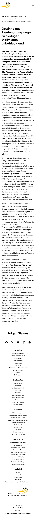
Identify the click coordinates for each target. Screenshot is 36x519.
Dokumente (18, 439)
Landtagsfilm (18, 477)
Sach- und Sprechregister (18, 452)
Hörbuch (18, 479)
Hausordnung (18, 427)
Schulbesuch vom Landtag (18, 417)
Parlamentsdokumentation (18, 442)
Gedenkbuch (18, 425)
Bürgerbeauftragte (18, 397)
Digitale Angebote (18, 413)
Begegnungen (18, 363)
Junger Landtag (18, 432)
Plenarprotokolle (18, 450)
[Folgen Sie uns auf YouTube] (18, 342)
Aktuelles (18, 350)
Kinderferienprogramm (18, 422)
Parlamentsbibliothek (18, 457)
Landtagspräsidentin (18, 388)
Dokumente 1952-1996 (18, 454)
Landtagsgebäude (18, 395)
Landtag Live (18, 475)
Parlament (18, 385)
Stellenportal (18, 375)
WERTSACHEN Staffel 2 (18, 356)
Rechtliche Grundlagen (18, 462)
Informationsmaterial (18, 464)
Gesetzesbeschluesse (18, 447)
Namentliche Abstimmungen (18, 368)
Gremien (18, 392)
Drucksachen (18, 445)
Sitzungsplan (18, 358)
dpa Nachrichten (18, 370)
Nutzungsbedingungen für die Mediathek (18, 482)
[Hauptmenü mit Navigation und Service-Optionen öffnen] (33, 5)
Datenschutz (18, 505)
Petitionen (18, 400)
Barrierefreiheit (18, 508)
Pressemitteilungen (18, 353)
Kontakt (18, 503)
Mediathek (18, 469)
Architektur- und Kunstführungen (18, 420)
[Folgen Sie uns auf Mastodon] (29, 342)
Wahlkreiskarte (18, 404)
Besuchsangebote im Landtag (18, 415)
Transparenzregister (18, 402)
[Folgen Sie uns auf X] (12, 342)
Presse (18, 372)
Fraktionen (18, 390)
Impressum (18, 510)
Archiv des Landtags (18, 459)
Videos (18, 472)
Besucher (18, 410)
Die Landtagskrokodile (18, 434)
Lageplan (18, 429)
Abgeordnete (18, 383)
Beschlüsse (18, 365)
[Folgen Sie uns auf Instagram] (24, 342)
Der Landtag (18, 380)
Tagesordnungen (18, 360)
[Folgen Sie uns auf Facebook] (6, 342)
